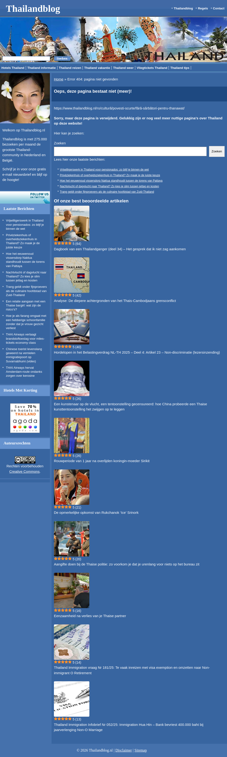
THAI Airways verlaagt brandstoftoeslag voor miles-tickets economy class (25, 338)
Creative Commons (24, 471)
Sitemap (141, 750)
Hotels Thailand (12, 68)
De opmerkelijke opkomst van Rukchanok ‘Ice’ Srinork (96, 512)
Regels (203, 8)
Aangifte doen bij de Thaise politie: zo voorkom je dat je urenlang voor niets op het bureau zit (126, 564)
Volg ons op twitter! (25, 197)
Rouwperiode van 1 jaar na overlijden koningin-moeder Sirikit (101, 461)
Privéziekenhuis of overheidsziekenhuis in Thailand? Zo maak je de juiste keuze (110, 175)
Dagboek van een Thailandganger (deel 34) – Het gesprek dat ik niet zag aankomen (120, 249)
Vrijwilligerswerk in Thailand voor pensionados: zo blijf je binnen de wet (25, 224)
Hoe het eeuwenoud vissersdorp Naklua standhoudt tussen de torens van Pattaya (111, 180)
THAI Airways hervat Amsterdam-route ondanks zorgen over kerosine (24, 372)
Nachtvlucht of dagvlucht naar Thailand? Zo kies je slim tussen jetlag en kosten (26, 276)
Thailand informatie (41, 68)
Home (58, 79)
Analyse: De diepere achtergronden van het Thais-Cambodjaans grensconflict (115, 301)
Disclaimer (123, 750)
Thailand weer (123, 68)
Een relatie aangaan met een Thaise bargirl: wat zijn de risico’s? (25, 305)
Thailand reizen (70, 68)
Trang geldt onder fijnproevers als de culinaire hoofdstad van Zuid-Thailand (26, 291)
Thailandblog (33, 8)
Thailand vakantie (97, 68)
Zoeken (60, 143)
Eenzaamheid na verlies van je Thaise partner (90, 616)
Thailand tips (179, 68)
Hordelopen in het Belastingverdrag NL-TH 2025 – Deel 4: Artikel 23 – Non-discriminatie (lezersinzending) (137, 352)
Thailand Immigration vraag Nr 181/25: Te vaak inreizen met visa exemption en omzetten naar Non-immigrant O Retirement (132, 670)
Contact (218, 8)
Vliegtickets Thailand (152, 68)
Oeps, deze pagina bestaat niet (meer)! (93, 91)
